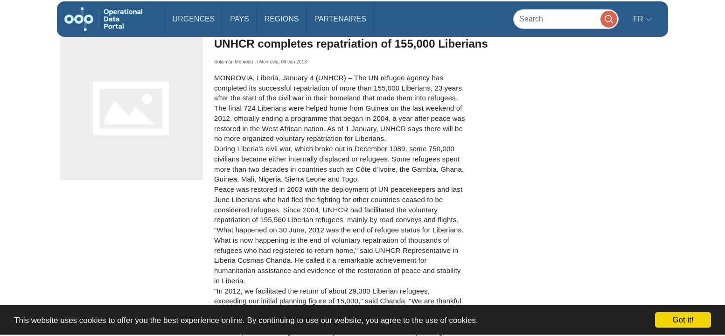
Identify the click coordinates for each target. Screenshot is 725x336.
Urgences (194, 19)
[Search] (566, 18)
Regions (282, 19)
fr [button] (639, 19)
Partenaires (340, 19)
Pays (239, 19)
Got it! (682, 319)
